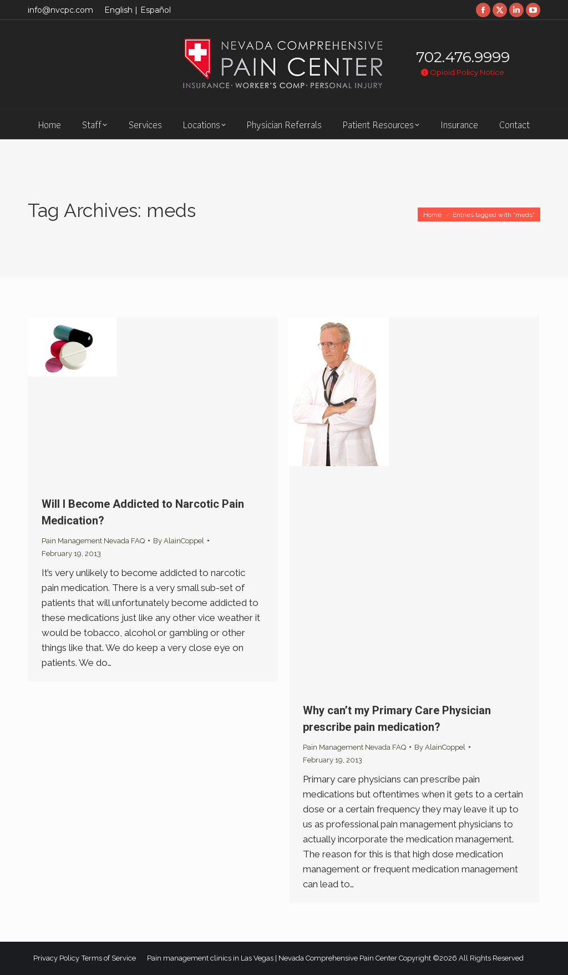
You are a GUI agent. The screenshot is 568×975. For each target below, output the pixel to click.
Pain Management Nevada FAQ (93, 541)
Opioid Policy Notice (462, 72)
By (178, 541)
